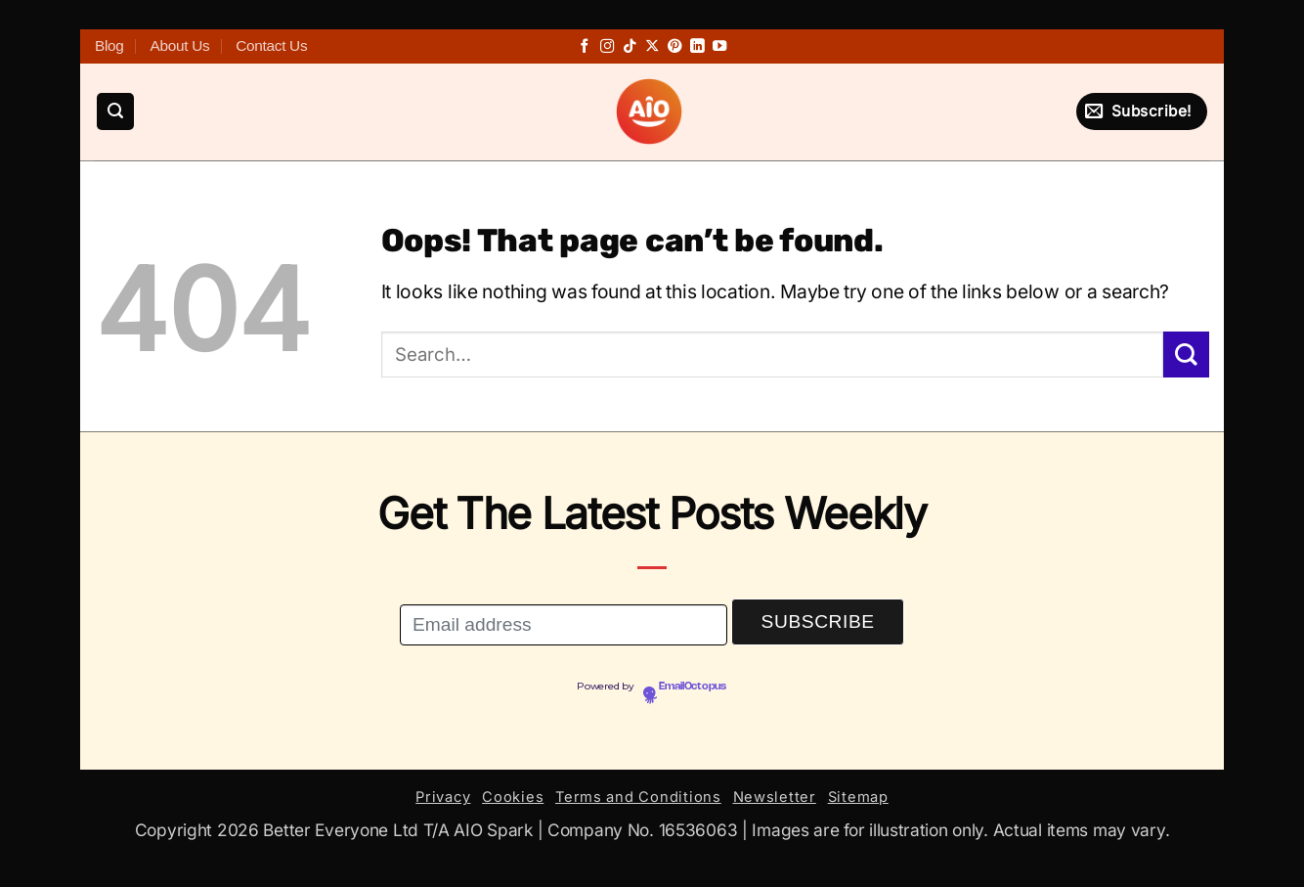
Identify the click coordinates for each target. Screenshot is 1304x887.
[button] (115, 112)
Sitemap (858, 797)
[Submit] (1186, 354)
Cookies (512, 797)
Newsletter (774, 797)
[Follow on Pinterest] (674, 47)
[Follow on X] (652, 47)
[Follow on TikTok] (629, 47)
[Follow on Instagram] (607, 47)
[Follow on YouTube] (719, 47)
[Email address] (563, 625)
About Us (179, 45)
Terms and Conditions (638, 797)
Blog (109, 45)
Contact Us (271, 45)
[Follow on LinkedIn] (697, 47)
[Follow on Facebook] (584, 47)
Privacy (442, 797)
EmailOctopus (692, 686)
